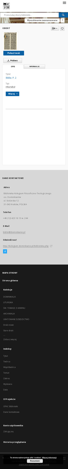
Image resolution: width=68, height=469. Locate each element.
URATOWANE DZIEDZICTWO (16, 319)
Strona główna (10, 280)
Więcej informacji (49, 458)
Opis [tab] (13, 67)
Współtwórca (9, 367)
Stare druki (8, 330)
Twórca (6, 361)
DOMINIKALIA (9, 296)
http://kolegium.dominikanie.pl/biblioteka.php (26, 246)
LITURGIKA (8, 302)
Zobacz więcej (10, 339)
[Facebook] (5, 251)
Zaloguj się (8, 431)
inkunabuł (10, 87)
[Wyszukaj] (63, 15)
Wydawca (7, 384)
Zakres (6, 378)
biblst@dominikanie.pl (14, 232)
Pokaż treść (13, 53)
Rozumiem (35, 461)
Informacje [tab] (34, 66)
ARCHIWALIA (9, 313)
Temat (6, 372)
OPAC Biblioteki (10, 406)
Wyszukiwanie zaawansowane (42, 20)
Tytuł (5, 356)
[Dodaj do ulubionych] (62, 28)
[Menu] (64, 2)
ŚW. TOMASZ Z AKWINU (14, 308)
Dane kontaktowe (11, 412)
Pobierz (12, 60)
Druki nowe (8, 325)
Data (5, 389)
